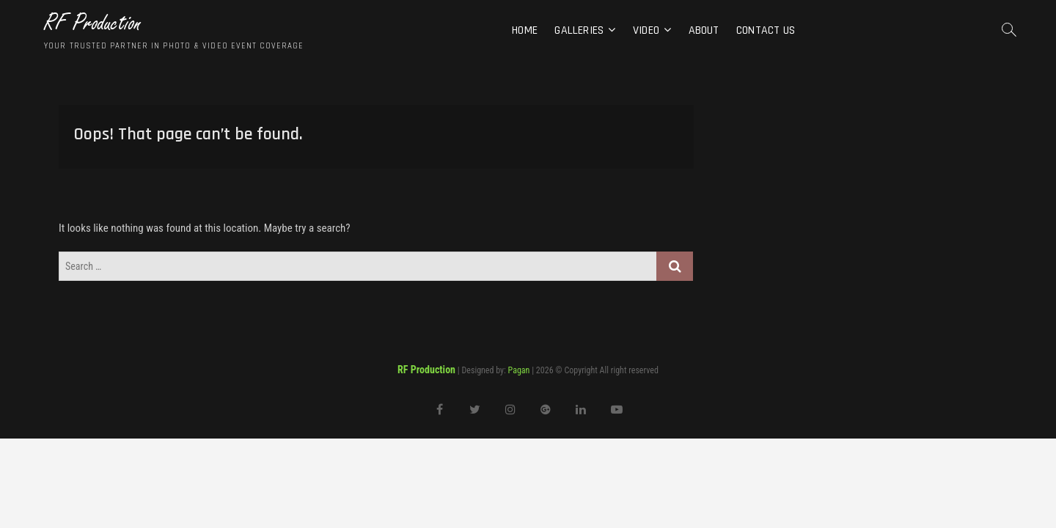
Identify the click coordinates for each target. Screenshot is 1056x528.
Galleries (579, 30)
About (704, 30)
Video (646, 30)
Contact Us (765, 30)
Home (525, 30)
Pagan (519, 370)
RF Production (93, 23)
